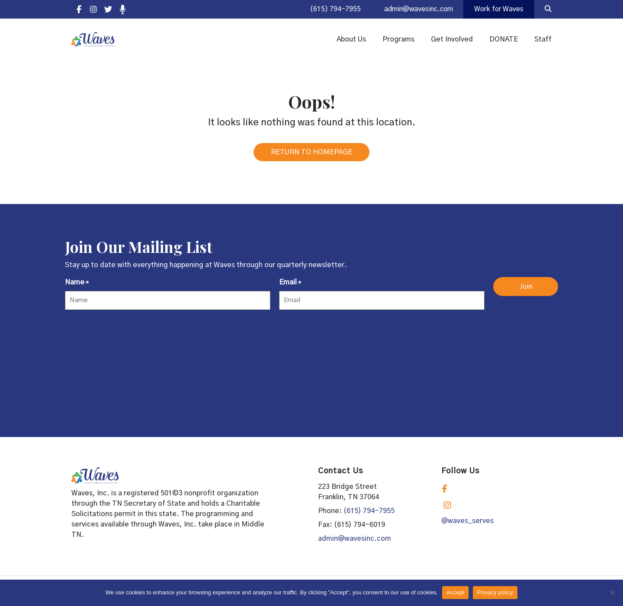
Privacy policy (495, 592)
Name (77, 285)
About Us (351, 39)
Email (290, 285)
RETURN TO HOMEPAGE (311, 154)
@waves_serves (467, 523)
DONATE (503, 39)
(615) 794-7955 (329, 9)
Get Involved (452, 39)
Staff (543, 39)
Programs (398, 39)
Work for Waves (497, 9)
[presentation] (130, 336)
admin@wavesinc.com (414, 9)
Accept (455, 592)
